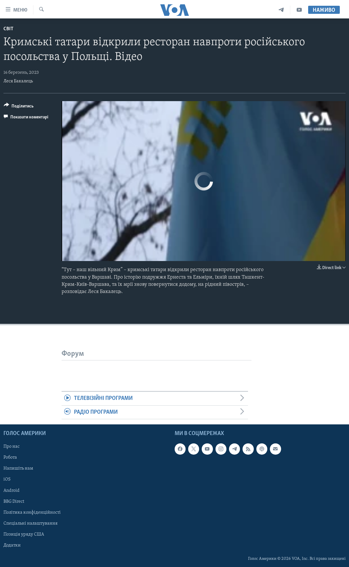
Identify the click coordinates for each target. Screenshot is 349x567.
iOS (7, 479)
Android (11, 490)
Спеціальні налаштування (30, 523)
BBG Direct (13, 501)
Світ (8, 29)
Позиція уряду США (23, 534)
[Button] (19, 107)
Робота (10, 457)
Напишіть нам (18, 468)
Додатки (12, 545)
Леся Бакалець (18, 81)
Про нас (11, 446)
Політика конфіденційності (32, 512)
